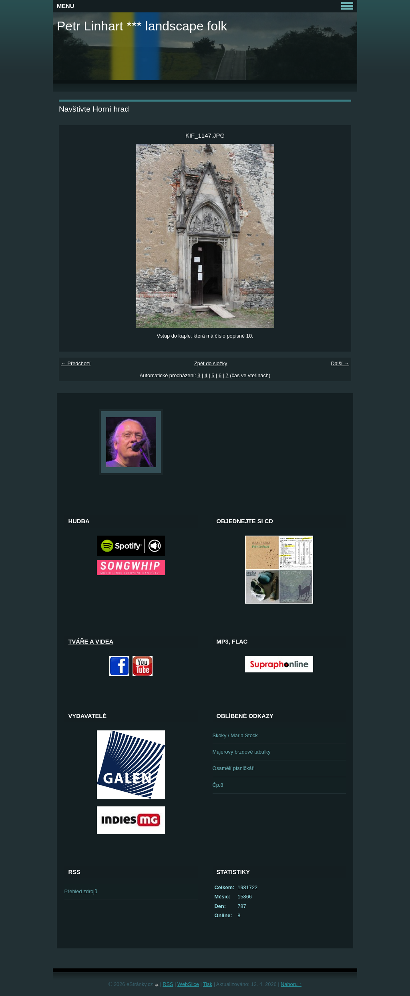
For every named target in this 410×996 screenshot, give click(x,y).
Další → (340, 363)
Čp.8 (218, 785)
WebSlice (188, 984)
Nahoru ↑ (291, 984)
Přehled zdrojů (81, 891)
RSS (168, 984)
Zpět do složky (210, 363)
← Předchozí (75, 363)
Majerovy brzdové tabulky (242, 752)
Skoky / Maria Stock (235, 735)
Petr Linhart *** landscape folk (142, 26)
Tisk (207, 984)
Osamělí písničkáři (234, 768)
